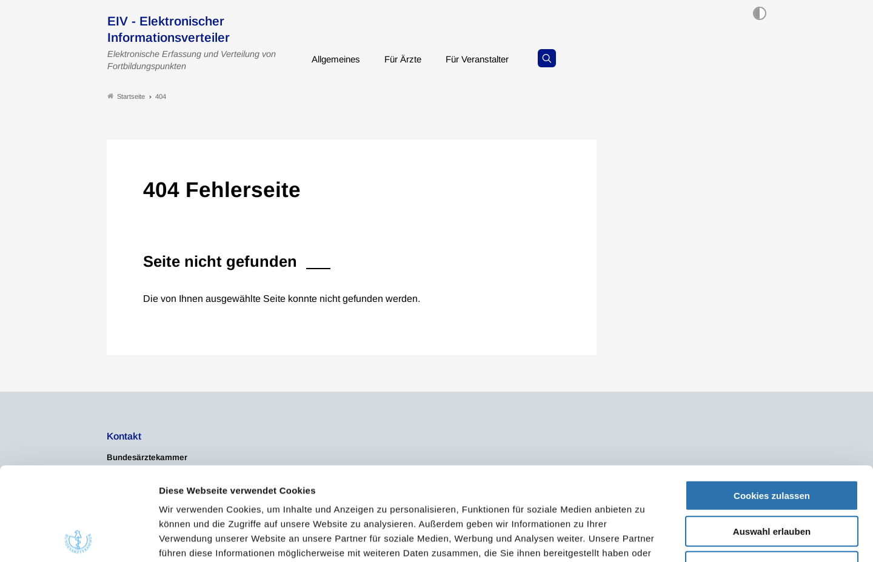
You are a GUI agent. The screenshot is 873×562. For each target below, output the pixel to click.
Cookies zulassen (772, 402)
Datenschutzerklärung (379, 489)
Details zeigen (645, 538)
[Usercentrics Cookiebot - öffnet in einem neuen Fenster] (78, 538)
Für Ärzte (409, 57)
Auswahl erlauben (772, 438)
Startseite (126, 96)
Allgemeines (339, 57)
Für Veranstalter (487, 57)
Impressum (465, 489)
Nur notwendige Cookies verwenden (771, 478)
